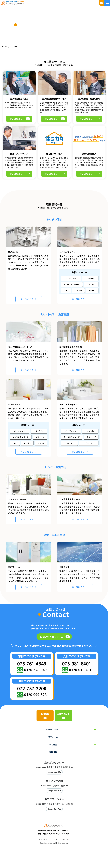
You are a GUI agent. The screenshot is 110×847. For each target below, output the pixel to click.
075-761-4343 (31, 659)
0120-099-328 (35, 690)
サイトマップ (43, 837)
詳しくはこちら (20, 112)
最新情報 (53, 748)
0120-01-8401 (80, 665)
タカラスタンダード (72, 280)
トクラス (92, 286)
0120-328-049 (35, 665)
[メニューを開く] (107, 3)
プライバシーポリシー (61, 837)
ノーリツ (78, 286)
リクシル (90, 274)
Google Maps (52, 768)
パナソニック (70, 274)
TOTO (66, 286)
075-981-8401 (76, 659)
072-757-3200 (31, 684)
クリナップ (91, 280)
